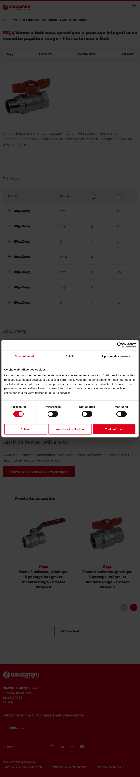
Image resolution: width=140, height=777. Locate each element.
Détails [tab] (70, 356)
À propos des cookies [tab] (115, 356)
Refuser (26, 429)
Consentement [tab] (24, 356)
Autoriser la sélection (70, 429)
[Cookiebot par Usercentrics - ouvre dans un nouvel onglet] (120, 345)
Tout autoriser (114, 429)
